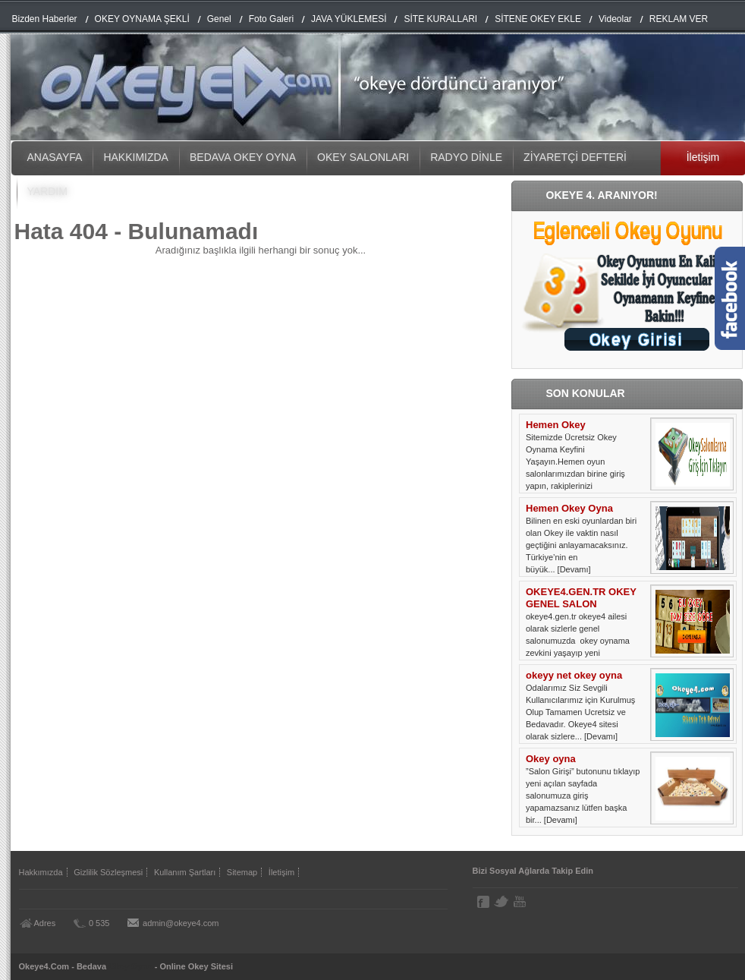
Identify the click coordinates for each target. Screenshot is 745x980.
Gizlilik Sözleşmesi (108, 872)
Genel (219, 19)
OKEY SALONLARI (363, 157)
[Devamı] (574, 569)
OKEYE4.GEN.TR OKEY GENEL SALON (581, 598)
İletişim (281, 872)
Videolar (615, 19)
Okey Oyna (130, 966)
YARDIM (47, 191)
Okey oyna (551, 758)
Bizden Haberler (44, 19)
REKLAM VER (678, 19)
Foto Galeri (271, 19)
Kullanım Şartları (184, 872)
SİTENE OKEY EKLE (538, 19)
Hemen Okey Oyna (569, 508)
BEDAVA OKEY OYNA (243, 157)
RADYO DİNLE (466, 157)
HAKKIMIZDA (135, 157)
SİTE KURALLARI (440, 19)
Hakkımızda (41, 872)
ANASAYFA (55, 157)
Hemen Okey (556, 424)
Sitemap (242, 872)
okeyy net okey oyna (574, 675)
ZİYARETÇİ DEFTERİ (575, 157)
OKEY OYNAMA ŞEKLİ (142, 19)
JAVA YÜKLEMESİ (348, 19)
